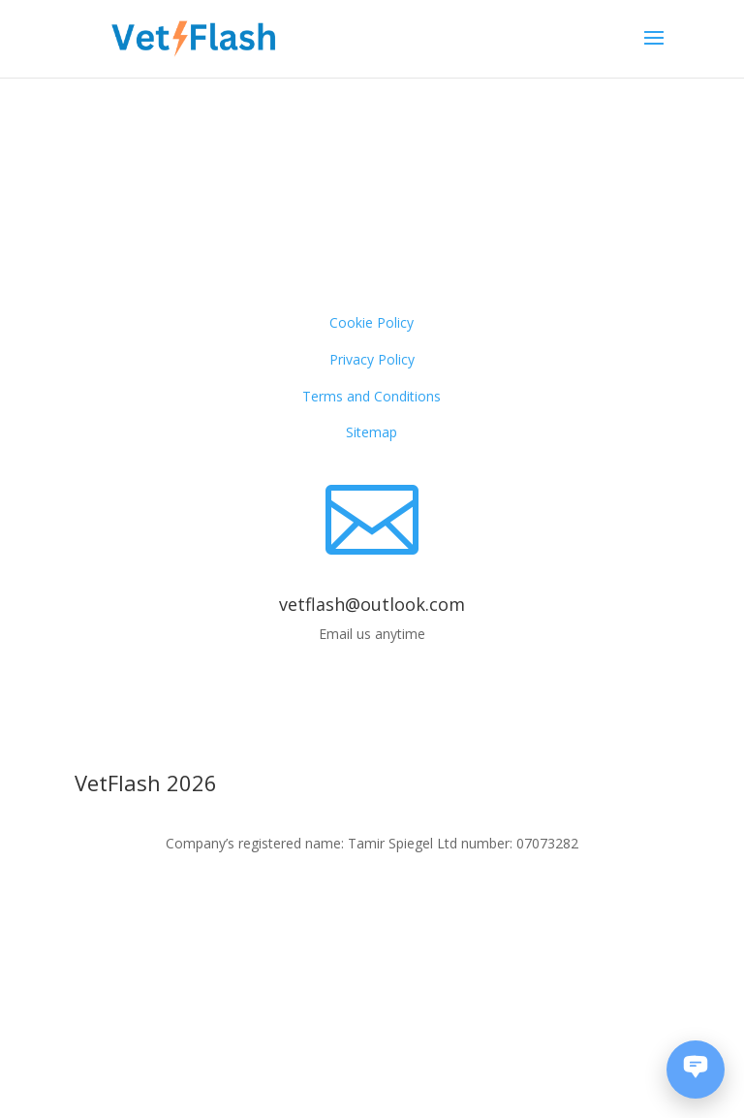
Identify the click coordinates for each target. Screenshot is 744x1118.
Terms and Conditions (371, 396)
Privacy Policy (372, 359)
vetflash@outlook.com (372, 604)
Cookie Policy (371, 322)
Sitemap (371, 432)
